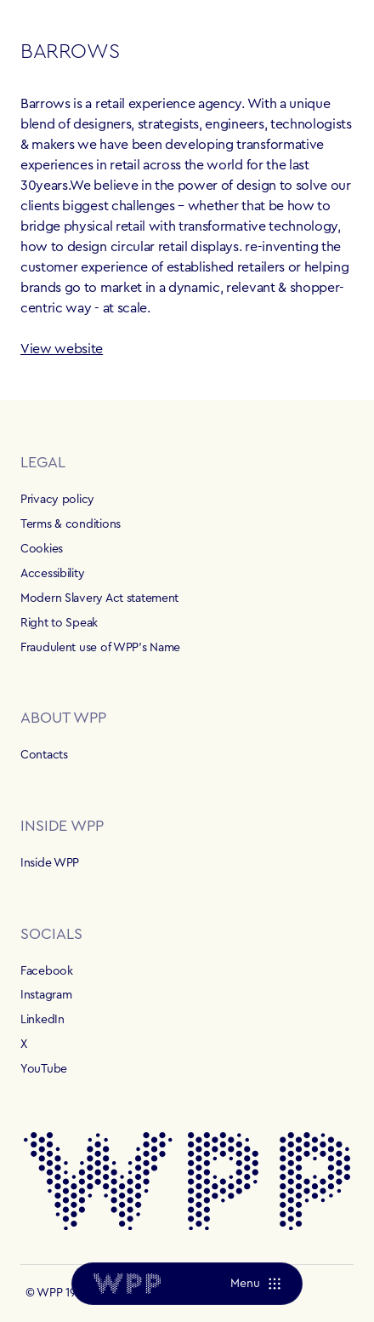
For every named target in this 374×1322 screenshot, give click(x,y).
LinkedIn (42, 1020)
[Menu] (255, 1283)
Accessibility (52, 574)
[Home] (127, 1283)
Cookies (41, 549)
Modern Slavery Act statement (99, 598)
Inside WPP (49, 863)
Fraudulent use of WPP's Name (100, 648)
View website (61, 349)
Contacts (44, 755)
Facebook (46, 971)
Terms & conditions (70, 524)
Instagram (45, 995)
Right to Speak (59, 623)
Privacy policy (57, 500)
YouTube (43, 1069)
